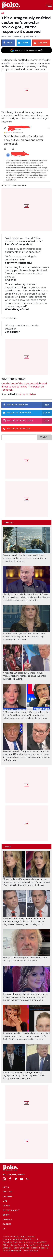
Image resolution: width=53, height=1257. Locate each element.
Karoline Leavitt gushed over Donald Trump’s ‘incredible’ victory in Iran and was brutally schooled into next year (25, 636)
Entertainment (11, 1210)
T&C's (5, 1245)
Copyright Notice (21, 1248)
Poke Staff (6, 37)
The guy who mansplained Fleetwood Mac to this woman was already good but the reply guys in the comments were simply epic (25, 997)
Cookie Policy (17, 1245)
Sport (6, 1215)
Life (2, 12)
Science (7, 1224)
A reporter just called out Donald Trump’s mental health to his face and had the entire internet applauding (24, 676)
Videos (6, 1205)
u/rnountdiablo (27, 394)
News (6, 1187)
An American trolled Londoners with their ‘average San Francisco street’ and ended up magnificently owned (24, 558)
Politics (7, 1192)
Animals (7, 1219)
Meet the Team (31, 1250)
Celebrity (8, 1196)
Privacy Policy (32, 1245)
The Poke (17, 5)
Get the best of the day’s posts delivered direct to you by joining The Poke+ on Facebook (24, 386)
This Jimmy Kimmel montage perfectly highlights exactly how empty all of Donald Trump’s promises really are (24, 1075)
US (4, 1228)
